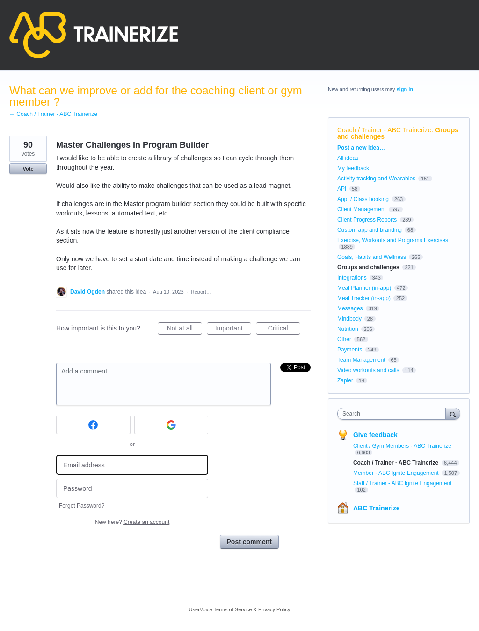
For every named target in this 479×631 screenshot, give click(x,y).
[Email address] (132, 465)
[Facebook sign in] (93, 425)
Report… (201, 291)
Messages (350, 308)
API (341, 189)
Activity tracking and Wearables (376, 178)
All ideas (347, 158)
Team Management (361, 360)
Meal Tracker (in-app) (364, 298)
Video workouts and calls (368, 370)
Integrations (352, 277)
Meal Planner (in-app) (364, 288)
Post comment (249, 541)
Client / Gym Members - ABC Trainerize (402, 446)
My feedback (353, 168)
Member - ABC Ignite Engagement (396, 473)
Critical (284, 329)
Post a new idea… (361, 147)
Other (344, 339)
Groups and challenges (368, 267)
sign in (405, 89)
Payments (349, 349)
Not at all (184, 329)
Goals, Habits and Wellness (371, 257)
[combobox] (393, 413)
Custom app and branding (369, 230)
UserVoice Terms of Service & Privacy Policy (239, 609)
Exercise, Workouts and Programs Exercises (392, 240)
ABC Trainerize (376, 508)
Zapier (345, 380)
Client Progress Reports (367, 219)
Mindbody (349, 319)
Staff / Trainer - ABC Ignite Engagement (402, 483)
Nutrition (347, 329)
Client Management (361, 209)
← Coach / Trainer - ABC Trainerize (53, 114)
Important (233, 329)
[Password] (132, 489)
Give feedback (375, 434)
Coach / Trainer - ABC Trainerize (384, 130)
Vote (27, 169)
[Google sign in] (171, 425)
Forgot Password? (81, 505)
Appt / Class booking (363, 199)
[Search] (452, 413)
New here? (132, 522)
